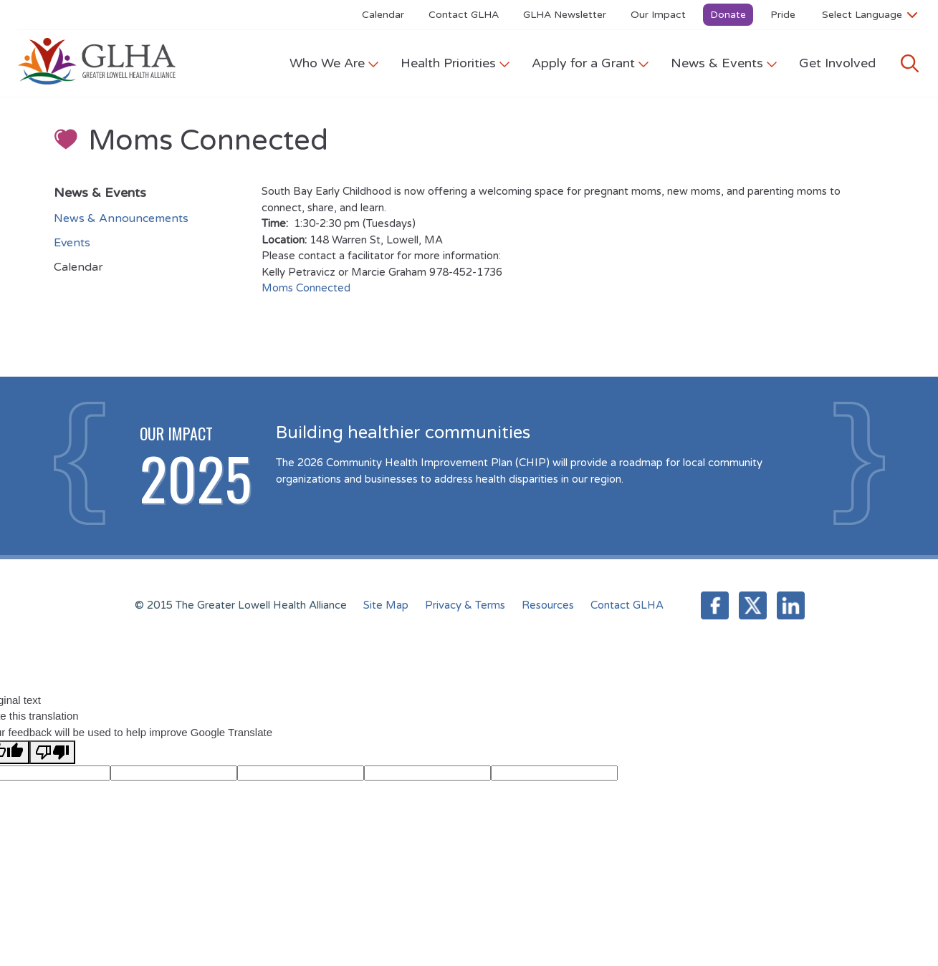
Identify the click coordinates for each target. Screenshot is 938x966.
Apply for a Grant (590, 63)
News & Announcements (121, 218)
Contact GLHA (464, 15)
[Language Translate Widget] (869, 14)
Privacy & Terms (465, 605)
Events (72, 243)
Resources (548, 605)
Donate (728, 15)
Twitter (753, 605)
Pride (782, 15)
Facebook (715, 605)
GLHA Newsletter (564, 15)
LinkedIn (791, 605)
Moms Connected (306, 287)
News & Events (724, 63)
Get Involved (837, 63)
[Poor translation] (52, 752)
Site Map (385, 605)
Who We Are (334, 63)
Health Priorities (455, 63)
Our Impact (658, 15)
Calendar (383, 15)
